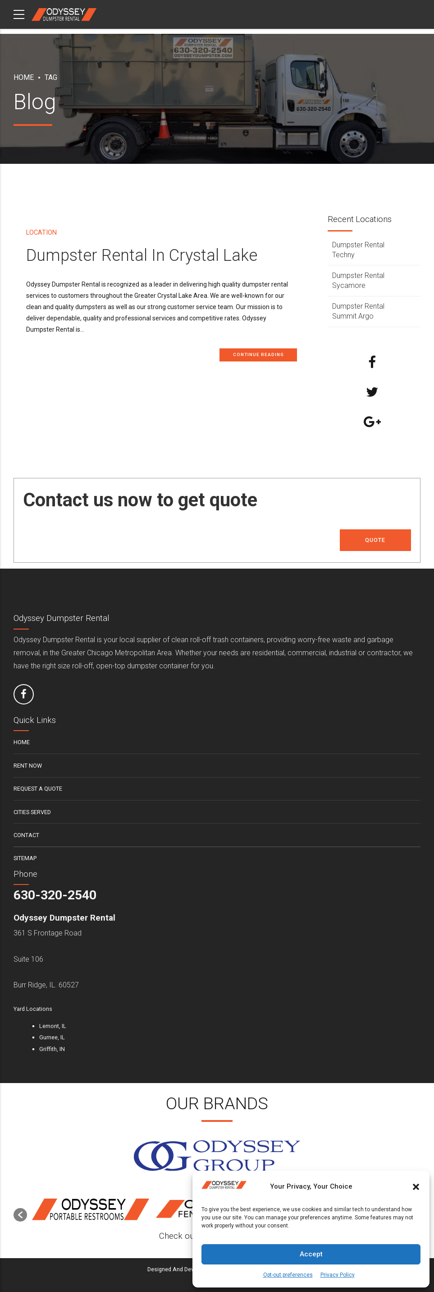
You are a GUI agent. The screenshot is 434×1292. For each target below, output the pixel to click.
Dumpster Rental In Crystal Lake (141, 255)
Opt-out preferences (288, 1275)
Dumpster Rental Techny (358, 250)
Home (24, 77)
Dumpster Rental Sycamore (358, 280)
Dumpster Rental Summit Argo (358, 311)
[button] (415, 1186)
